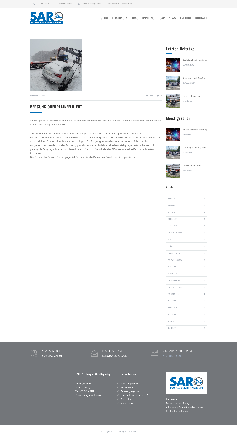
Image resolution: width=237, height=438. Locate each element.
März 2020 (186, 246)
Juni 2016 (186, 321)
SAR (162, 17)
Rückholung (126, 399)
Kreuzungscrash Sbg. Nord (195, 78)
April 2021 (186, 219)
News (172, 17)
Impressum (171, 399)
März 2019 (186, 274)
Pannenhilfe (126, 387)
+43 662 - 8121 (43, 3)
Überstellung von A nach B (134, 395)
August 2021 (186, 205)
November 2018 (186, 287)
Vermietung (126, 403)
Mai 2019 (186, 267)
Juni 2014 (186, 328)
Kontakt (201, 17)
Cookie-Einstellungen (177, 411)
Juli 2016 (186, 314)
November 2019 (186, 260)
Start (104, 17)
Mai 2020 (186, 239)
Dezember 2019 (186, 253)
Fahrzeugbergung (129, 391)
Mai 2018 (186, 301)
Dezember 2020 (186, 233)
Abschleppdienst (143, 17)
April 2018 (186, 308)
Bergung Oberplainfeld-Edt (56, 107)
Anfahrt (185, 17)
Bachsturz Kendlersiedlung (195, 59)
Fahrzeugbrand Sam (192, 96)
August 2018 (186, 294)
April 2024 (186, 199)
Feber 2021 (186, 226)
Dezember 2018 (186, 280)
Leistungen (120, 17)
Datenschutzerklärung (177, 403)
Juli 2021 (186, 212)
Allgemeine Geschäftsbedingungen (184, 407)
